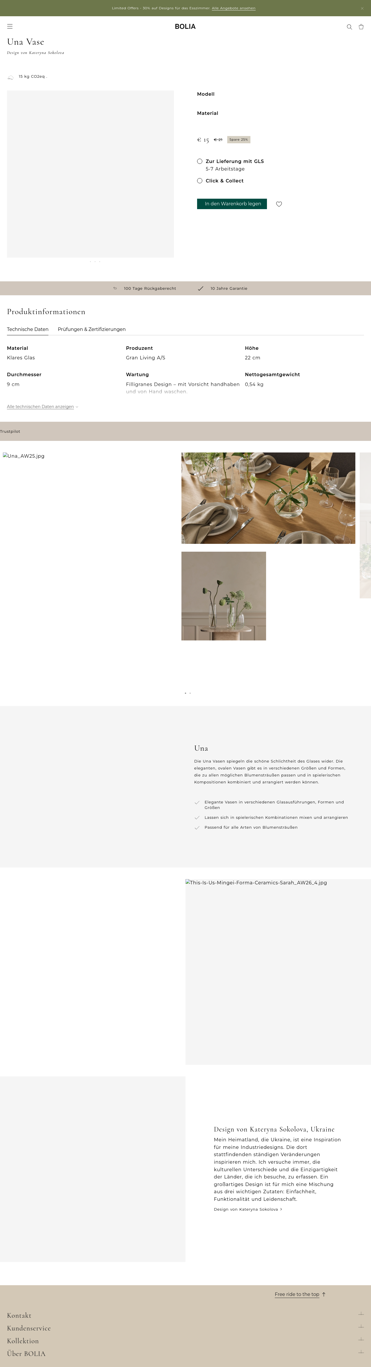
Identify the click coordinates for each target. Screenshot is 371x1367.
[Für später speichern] (279, 210)
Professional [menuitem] (258, 29)
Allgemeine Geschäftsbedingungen (223, 1287)
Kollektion (111, 1253)
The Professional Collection (125, 1325)
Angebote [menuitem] (86, 29)
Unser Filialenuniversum (33, 1272)
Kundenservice (207, 1253)
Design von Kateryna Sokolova (246, 1151)
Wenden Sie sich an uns (211, 1310)
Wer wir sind (20, 1264)
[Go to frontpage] (185, 29)
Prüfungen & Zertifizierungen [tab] (92, 318)
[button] (185, 695)
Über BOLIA (26, 1253)
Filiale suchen (309, 1352)
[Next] (166, 236)
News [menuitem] (109, 29)
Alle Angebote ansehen (235, 8)
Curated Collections (117, 1317)
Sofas (101, 1272)
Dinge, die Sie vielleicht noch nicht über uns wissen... (44, 1320)
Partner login (45, 8)
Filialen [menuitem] (232, 29)
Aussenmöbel (110, 1287)
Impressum (197, 1325)
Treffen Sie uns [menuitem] (293, 29)
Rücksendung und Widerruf (215, 1295)
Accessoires (108, 1310)
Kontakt (287, 1253)
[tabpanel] (185, 398)
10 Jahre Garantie (204, 1279)
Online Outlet (110, 1333)
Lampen (104, 1295)
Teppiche (105, 1302)
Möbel (102, 1279)
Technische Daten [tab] (27, 318)
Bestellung (197, 1264)
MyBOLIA (16, 1330)
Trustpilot (10, 483)
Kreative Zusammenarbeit (34, 1310)
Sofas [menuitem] (13, 29)
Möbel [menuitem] (31, 29)
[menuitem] (342, 29)
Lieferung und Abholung (212, 1272)
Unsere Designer (24, 1295)
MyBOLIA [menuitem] (325, 29)
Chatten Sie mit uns (296, 1285)
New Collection (112, 1264)
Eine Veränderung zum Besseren (42, 1302)
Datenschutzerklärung (209, 1317)
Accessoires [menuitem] (56, 29)
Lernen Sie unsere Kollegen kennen (45, 1279)
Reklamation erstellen (209, 1302)
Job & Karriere (22, 1287)
